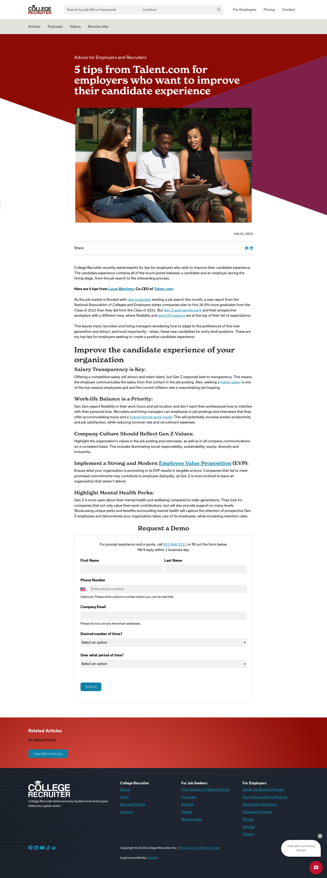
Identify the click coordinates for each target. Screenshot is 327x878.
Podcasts (55, 26)
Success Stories (132, 804)
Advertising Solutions (260, 804)
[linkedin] (251, 248)
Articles (34, 26)
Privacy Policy (189, 848)
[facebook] (246, 248)
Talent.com (163, 289)
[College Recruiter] (39, 9)
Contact (288, 9)
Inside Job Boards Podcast (263, 789)
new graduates (139, 299)
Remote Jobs (98, 26)
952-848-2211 (175, 544)
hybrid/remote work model (151, 417)
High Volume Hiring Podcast (265, 797)
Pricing (269, 9)
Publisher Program (257, 812)
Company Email (93, 607)
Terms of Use (210, 848)
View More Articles (48, 754)
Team (124, 797)
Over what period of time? (101, 655)
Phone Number (92, 580)
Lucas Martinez (121, 289)
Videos (75, 26)
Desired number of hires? (101, 634)
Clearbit (152, 857)
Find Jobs (188, 797)
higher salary (230, 382)
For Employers (244, 9)
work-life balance (171, 315)
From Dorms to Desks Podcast (205, 789)
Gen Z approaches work (183, 310)
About (125, 789)
